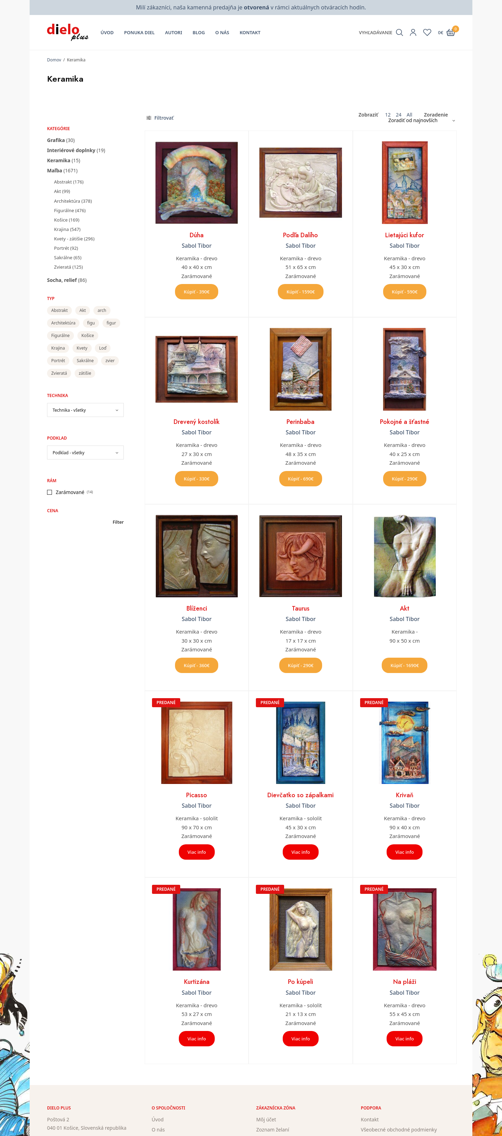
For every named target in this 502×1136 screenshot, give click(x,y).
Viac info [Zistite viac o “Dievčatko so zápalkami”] (300, 852)
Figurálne (64, 210)
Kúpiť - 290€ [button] (405, 479)
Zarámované (70, 492)
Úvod (107, 32)
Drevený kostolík (197, 421)
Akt (57, 191)
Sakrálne (63, 257)
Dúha (197, 235)
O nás (222, 32)
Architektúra (67, 201)
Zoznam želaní (272, 1129)
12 (387, 114)
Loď (102, 348)
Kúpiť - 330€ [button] (197, 479)
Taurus (301, 608)
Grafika (56, 140)
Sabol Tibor (197, 245)
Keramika (58, 160)
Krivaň (404, 795)
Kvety (82, 348)
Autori (173, 32)
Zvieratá (62, 267)
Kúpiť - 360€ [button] (197, 665)
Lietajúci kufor (404, 235)
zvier (110, 361)
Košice (61, 220)
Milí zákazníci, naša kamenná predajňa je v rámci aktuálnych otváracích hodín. (251, 7)
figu (91, 323)
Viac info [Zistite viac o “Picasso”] (197, 852)
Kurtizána (197, 981)
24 (398, 114)
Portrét (61, 248)
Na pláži (404, 981)
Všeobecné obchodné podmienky (399, 1129)
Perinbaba (300, 421)
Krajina (61, 229)
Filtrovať (160, 117)
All (409, 114)
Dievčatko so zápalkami (300, 795)
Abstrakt (63, 182)
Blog (199, 32)
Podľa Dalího (300, 235)
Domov (54, 60)
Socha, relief (62, 280)
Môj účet (266, 1119)
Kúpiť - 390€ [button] (197, 292)
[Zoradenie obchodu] (419, 120)
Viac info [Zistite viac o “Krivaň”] (404, 852)
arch (102, 310)
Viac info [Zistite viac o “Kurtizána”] (197, 1039)
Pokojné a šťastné (404, 421)
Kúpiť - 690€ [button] (301, 479)
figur (111, 323)
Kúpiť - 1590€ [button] (301, 292)
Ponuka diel (139, 32)
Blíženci (197, 608)
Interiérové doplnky (71, 150)
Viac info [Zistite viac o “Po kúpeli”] (300, 1039)
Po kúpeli (300, 981)
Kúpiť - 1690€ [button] (404, 665)
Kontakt (249, 32)
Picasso (196, 795)
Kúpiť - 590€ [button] (405, 292)
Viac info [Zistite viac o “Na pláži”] (404, 1039)
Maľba (54, 170)
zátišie (85, 373)
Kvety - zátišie (68, 239)
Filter (118, 522)
